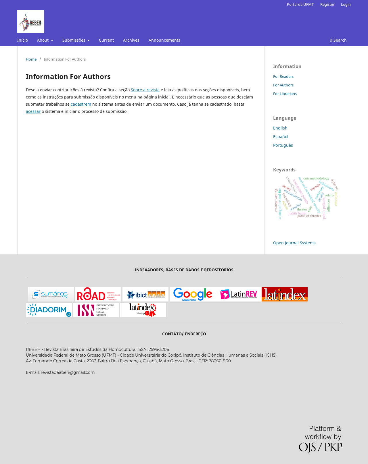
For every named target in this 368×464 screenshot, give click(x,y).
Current (106, 40)
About (43, 40)
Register (327, 4)
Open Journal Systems (294, 242)
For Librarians (285, 93)
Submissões (74, 40)
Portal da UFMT (300, 4)
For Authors (283, 85)
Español (280, 136)
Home (31, 59)
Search (338, 40)
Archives (131, 40)
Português (283, 145)
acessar (33, 111)
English (280, 128)
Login (346, 4)
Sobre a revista (145, 89)
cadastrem (81, 104)
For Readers (283, 76)
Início (22, 40)
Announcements (164, 40)
